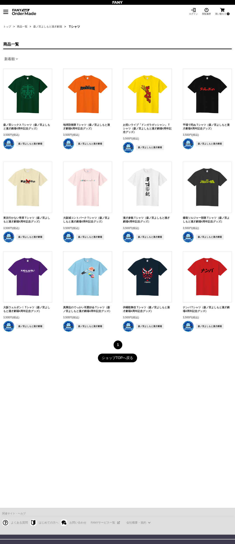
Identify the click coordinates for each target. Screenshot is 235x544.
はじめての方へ (49, 522)
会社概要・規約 (136, 522)
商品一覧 (22, 26)
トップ (7, 26)
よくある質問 (19, 522)
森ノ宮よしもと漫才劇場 (47, 26)
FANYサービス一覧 (103, 522)
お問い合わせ (77, 522)
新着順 (9, 59)
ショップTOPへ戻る (117, 358)
